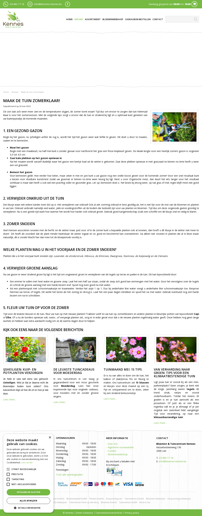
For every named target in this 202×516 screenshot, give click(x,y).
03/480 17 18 (17, 4)
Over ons (113, 443)
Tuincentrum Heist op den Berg (84, 502)
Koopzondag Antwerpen (179, 498)
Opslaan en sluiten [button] (28, 492)
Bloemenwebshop (118, 454)
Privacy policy (132, 512)
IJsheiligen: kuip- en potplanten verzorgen (23, 371)
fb (67, 4)
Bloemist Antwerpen (155, 498)
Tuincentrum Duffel (128, 502)
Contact (112, 450)
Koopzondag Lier (114, 498)
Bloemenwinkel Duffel (76, 498)
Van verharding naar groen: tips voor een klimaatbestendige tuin (174, 372)
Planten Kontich (96, 498)
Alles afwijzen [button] (28, 500)
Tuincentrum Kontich (134, 498)
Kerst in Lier (144, 502)
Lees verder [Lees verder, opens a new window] (27, 462)
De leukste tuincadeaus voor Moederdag (73, 371)
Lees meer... (9, 399)
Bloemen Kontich (109, 502)
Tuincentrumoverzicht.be (108, 512)
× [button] (50, 437)
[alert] (28, 473)
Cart (194, 4)
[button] (28, 507)
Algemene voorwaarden (121, 447)
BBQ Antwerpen (59, 502)
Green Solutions (84, 512)
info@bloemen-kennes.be (48, 4)
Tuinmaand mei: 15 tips (123, 369)
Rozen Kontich (57, 498)
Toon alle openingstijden (69, 474)
